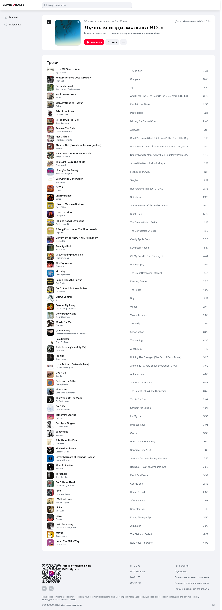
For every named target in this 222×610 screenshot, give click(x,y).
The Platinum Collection (142, 534)
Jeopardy (135, 323)
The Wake (60, 443)
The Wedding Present (65, 485)
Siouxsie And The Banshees (68, 89)
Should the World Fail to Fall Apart (148, 163)
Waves (59, 533)
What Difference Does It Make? (73, 78)
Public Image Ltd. (63, 224)
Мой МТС (135, 577)
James (58, 199)
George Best (136, 484)
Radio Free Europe (66, 94)
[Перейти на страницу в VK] (51, 588)
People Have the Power (69, 280)
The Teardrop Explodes (66, 308)
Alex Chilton (62, 137)
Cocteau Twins (62, 426)
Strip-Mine (136, 197)
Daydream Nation (139, 248)
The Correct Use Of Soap (143, 231)
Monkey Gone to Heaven (69, 103)
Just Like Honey (64, 524)
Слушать (94, 42)
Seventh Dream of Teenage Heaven (75, 457)
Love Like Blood (64, 212)
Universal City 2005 (141, 450)
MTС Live (135, 566)
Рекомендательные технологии (192, 589)
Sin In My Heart (64, 86)
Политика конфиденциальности (192, 583)
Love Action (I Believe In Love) (73, 364)
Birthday (60, 271)
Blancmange (61, 536)
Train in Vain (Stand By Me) (71, 347)
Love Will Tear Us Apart (69, 69)
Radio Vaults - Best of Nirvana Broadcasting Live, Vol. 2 (159, 146)
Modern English (62, 502)
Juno (58, 491)
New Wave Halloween (141, 543)
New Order (60, 182)
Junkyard (135, 130)
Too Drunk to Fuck (69, 120)
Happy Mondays (63, 156)
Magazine (60, 232)
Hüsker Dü (60, 241)
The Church (61, 544)
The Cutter (62, 389)
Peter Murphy (61, 165)
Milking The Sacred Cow (143, 121)
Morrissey (60, 435)
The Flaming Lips (63, 258)
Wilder (133, 307)
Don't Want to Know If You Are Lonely (77, 238)
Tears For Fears (62, 342)
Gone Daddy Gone (66, 314)
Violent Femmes (63, 317)
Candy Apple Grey (140, 239)
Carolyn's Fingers (65, 423)
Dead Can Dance (63, 477)
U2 (57, 300)
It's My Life (135, 416)
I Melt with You (64, 499)
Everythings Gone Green (69, 179)
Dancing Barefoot (139, 281)
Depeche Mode (62, 451)
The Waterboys (62, 401)
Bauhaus (59, 468)
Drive (59, 516)
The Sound (60, 325)
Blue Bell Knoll (137, 425)
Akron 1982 (136, 349)
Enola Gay (64, 330)
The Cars (59, 519)
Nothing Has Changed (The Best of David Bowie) (155, 357)
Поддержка (181, 571)
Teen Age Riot (63, 246)
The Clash (60, 350)
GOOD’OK (135, 583)
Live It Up (61, 373)
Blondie (59, 376)
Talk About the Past (67, 440)
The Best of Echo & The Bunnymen (148, 391)
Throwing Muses (63, 494)
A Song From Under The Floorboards (76, 229)
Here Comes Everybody (142, 441)
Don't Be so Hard (65, 482)
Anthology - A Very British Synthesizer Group (153, 366)
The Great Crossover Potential (146, 273)
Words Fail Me (63, 322)
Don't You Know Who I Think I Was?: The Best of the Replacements (159, 138)
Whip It (62, 187)
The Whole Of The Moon (69, 398)
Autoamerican (137, 374)
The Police (60, 291)
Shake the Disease (66, 448)
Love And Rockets (63, 460)
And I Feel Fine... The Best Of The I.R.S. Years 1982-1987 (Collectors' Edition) (159, 96)
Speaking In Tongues (141, 382)
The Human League (64, 367)
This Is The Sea (138, 399)
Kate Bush (60, 510)
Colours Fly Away (65, 305)
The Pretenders (62, 114)
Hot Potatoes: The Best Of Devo (146, 189)
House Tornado (138, 492)
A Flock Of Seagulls (64, 173)
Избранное (12, 24)
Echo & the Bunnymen (65, 392)
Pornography (137, 264)
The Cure (60, 266)
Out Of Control (64, 297)
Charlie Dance (63, 196)
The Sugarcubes (63, 274)
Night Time (136, 214)
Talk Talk (59, 418)
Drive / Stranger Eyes (141, 517)
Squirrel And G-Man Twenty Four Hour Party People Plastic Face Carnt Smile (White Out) (159, 155)
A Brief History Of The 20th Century (149, 205)
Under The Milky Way (67, 541)
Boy (132, 298)
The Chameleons (63, 409)
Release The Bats (65, 128)
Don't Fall (61, 406)
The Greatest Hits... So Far (144, 222)
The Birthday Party (64, 131)
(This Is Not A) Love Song (70, 221)
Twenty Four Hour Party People (73, 153)
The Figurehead (64, 263)
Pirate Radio (136, 113)
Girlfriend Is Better (66, 381)
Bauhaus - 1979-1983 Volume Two (148, 467)
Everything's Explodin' (71, 255)
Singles (134, 180)
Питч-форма (182, 566)
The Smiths (61, 81)
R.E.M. (58, 97)
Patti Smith (60, 283)
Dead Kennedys (62, 123)
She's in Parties (64, 465)
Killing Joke (60, 215)
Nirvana (59, 148)
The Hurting (136, 340)
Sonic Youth (61, 249)
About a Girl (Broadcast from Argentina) (78, 145)
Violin (59, 507)
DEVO (58, 190)
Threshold (61, 474)
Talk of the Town (65, 111)
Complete (135, 79)
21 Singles (135, 526)
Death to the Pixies (140, 104)
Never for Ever (137, 509)
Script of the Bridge (140, 408)
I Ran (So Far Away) (67, 170)
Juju (132, 87)
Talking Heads (62, 384)
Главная (11, 17)
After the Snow (138, 500)
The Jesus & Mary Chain (66, 527)
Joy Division (61, 72)
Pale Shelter (62, 339)
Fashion (60, 356)
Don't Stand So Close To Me (71, 288)
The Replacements (64, 140)
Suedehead (62, 432)
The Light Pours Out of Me (70, 162)
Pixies (58, 106)
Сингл (133, 433)
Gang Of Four (61, 207)
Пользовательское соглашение (192, 577)
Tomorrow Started (66, 415)
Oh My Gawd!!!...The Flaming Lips (147, 256)
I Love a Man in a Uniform (70, 204)
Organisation (137, 332)
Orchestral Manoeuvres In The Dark (71, 333)
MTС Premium (137, 571)
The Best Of (136, 71)
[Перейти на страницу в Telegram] (44, 588)
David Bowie (61, 359)
